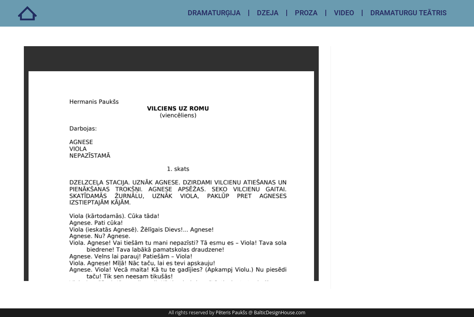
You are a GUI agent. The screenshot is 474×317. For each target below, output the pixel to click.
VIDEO (344, 13)
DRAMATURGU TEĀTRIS (408, 13)
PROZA (306, 13)
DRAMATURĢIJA (214, 13)
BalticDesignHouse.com (279, 312)
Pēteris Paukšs (231, 312)
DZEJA (267, 13)
